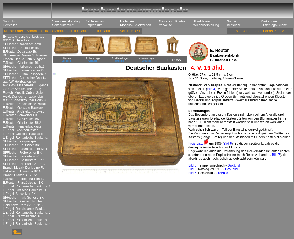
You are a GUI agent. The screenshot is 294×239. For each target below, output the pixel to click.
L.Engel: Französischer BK (22, 216)
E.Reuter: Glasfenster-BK (21, 63)
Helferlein (127, 21)
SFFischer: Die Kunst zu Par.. (24, 160)
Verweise (165, 25)
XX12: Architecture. (17, 40)
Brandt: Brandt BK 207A (20, 175)
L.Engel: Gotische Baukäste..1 (24, 190)
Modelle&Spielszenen (135, 25)
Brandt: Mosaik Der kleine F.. (23, 167)
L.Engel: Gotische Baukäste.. (23, 134)
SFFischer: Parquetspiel (20, 141)
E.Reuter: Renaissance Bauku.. (25, 104)
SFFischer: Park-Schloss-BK (23, 197)
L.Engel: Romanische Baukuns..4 (26, 224)
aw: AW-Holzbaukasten (19, 81)
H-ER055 (173, 60)
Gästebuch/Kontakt (172, 21)
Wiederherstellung (206, 25)
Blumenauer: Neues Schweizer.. (26, 55)
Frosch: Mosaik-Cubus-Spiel (23, 93)
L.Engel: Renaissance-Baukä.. (24, 209)
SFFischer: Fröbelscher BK (22, 153)
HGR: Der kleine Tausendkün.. (24, 96)
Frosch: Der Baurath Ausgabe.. (25, 59)
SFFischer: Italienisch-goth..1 (23, 66)
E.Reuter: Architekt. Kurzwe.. (23, 111)
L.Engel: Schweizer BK (19, 194)
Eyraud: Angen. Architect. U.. (23, 36)
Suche (231, 21)
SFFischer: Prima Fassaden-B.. (25, 74)
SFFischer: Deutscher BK (21, 48)
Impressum (94, 25)
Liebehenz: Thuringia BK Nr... (24, 171)
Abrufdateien (202, 21)
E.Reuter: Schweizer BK (20, 115)
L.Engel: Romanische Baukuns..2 (26, 212)
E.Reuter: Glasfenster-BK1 (22, 119)
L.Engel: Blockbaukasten (20, 130)
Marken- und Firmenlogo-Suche (274, 23)
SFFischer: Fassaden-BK (21, 156)
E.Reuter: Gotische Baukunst (23, 108)
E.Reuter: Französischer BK (23, 182)
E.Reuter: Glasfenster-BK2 (22, 123)
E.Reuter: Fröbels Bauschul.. (23, 179)
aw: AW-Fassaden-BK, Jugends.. (26, 85)
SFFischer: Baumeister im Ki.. (24, 70)
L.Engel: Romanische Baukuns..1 (26, 186)
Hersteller (10, 25)
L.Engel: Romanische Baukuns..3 (26, 220)
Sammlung (10, 21)
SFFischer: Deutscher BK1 (22, 145)
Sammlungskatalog (66, 21)
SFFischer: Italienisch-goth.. (23, 44)
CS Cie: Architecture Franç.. (23, 89)
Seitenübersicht (63, 25)
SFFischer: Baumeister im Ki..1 (25, 149)
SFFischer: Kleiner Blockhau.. (24, 201)
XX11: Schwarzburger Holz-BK (25, 100)
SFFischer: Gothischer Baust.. (24, 78)
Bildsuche (234, 25)
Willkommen (95, 21)
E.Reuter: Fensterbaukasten (23, 126)
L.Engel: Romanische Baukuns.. (26, 138)
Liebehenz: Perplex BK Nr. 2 (23, 205)
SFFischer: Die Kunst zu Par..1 (25, 164)
